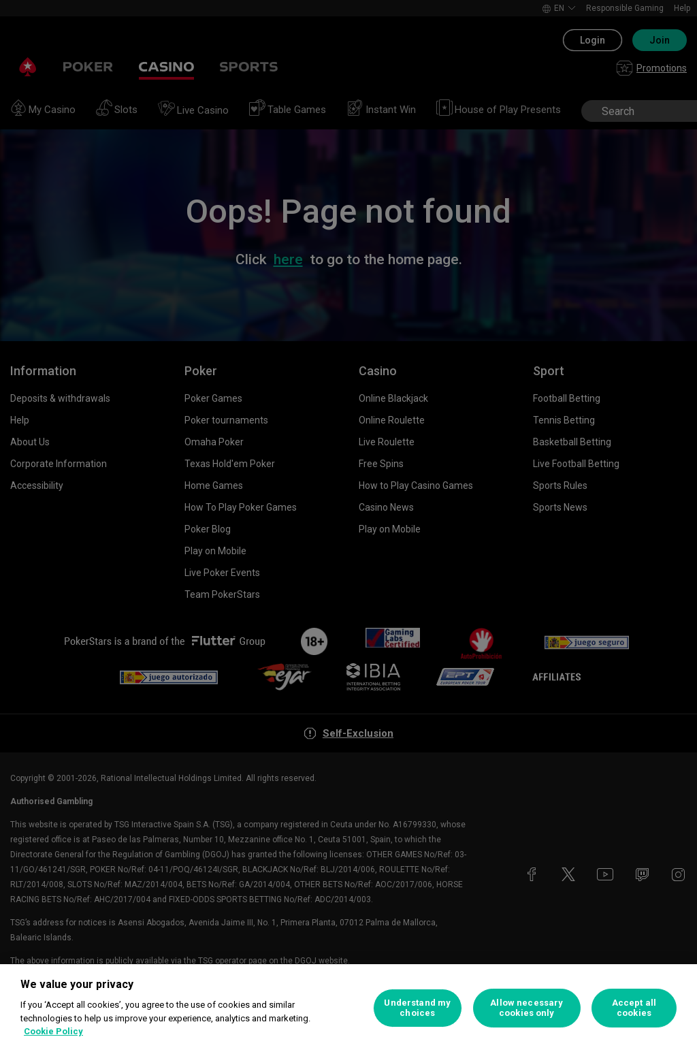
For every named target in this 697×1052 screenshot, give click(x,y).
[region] (348, 1008)
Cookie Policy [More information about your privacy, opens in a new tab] (53, 1031)
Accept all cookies (634, 1008)
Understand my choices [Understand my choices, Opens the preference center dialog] (417, 1008)
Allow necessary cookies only (526, 1008)
